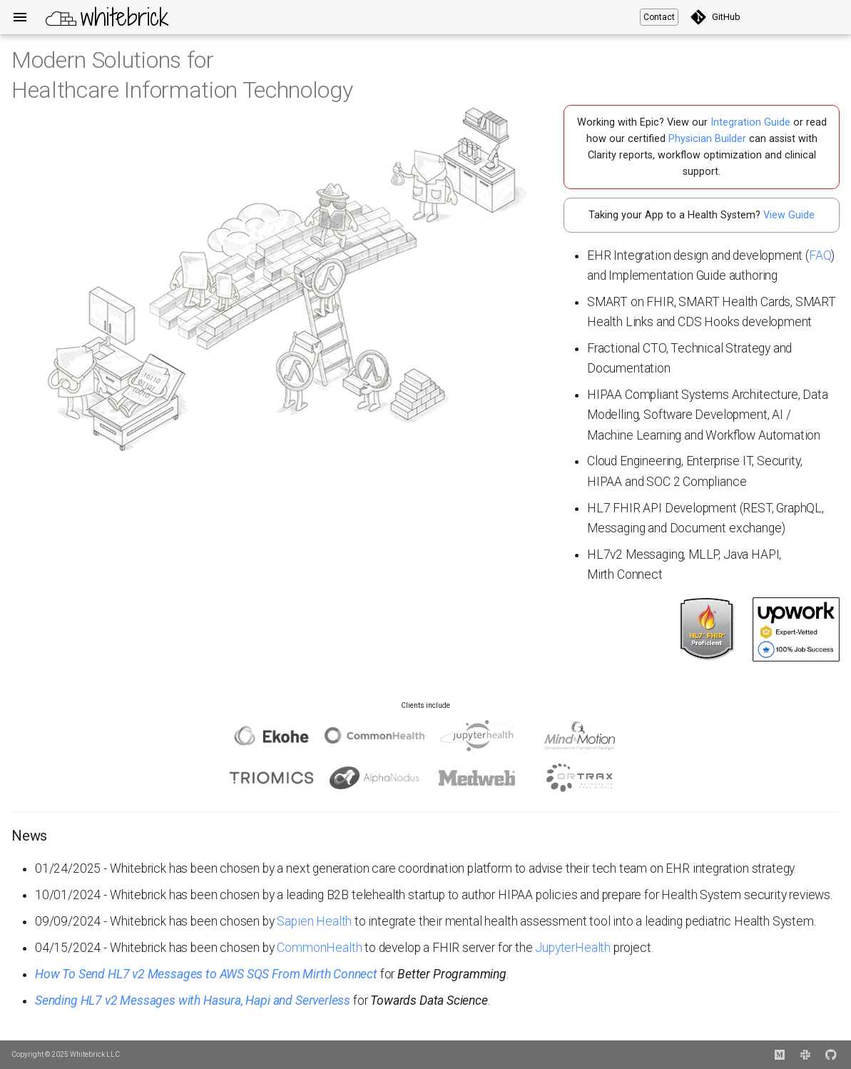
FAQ (820, 255)
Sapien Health (314, 921)
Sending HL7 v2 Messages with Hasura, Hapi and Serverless (192, 1000)
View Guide (789, 215)
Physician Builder (707, 139)
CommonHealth (319, 948)
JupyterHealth (573, 948)
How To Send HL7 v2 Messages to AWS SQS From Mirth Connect (206, 974)
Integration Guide (750, 122)
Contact (659, 17)
